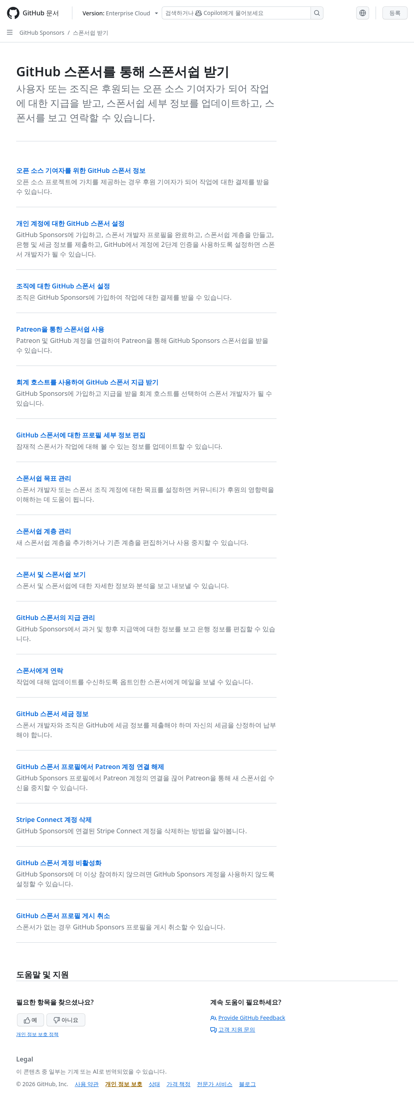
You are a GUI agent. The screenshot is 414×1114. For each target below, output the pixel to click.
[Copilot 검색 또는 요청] (242, 12)
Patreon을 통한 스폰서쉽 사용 (60, 329)
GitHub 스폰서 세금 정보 (52, 713)
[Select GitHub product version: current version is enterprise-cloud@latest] (120, 13)
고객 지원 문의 (232, 1029)
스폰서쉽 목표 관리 (43, 478)
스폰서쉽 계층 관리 (43, 531)
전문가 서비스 (214, 1084)
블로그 (247, 1084)
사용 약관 (87, 1084)
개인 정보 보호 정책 (37, 1034)
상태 (154, 1084)
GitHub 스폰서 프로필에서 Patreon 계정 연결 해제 (90, 766)
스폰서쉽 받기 (90, 32)
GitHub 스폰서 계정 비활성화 (58, 862)
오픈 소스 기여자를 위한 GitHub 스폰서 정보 (81, 170)
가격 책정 (179, 1084)
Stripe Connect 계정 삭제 (54, 819)
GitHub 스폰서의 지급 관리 (55, 617)
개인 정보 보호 (123, 1084)
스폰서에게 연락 (39, 670)
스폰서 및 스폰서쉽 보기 (51, 574)
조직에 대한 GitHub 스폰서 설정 (63, 286)
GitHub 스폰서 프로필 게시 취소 (63, 915)
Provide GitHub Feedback (247, 1018)
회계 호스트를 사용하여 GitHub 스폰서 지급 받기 (87, 382)
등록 (395, 13)
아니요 (65, 1020)
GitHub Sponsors (41, 32)
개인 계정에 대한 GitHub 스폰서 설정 (70, 223)
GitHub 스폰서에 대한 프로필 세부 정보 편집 (81, 435)
